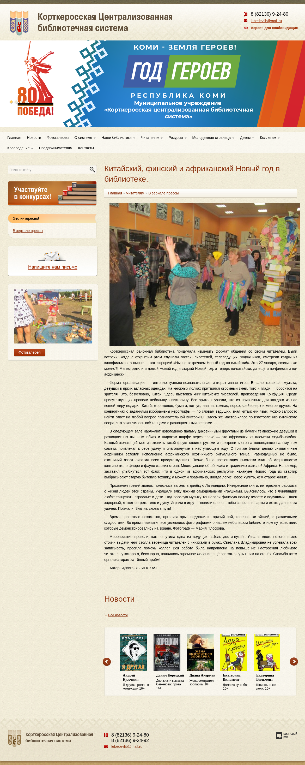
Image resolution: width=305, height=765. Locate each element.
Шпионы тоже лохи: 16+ (270, 681)
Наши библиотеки (118, 137)
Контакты (86, 148)
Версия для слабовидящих (274, 28)
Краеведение (20, 148)
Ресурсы (177, 137)
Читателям (152, 137)
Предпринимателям (55, 148)
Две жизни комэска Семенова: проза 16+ (170, 681)
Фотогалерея (58, 137)
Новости (34, 137)
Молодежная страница (213, 137)
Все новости (117, 615)
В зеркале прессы (28, 231)
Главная (14, 137)
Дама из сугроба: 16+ (237, 681)
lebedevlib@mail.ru (266, 21)
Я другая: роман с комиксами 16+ (137, 681)
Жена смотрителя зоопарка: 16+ (204, 679)
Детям (247, 137)
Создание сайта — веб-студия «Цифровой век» (286, 735)
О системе (85, 137)
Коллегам (270, 137)
